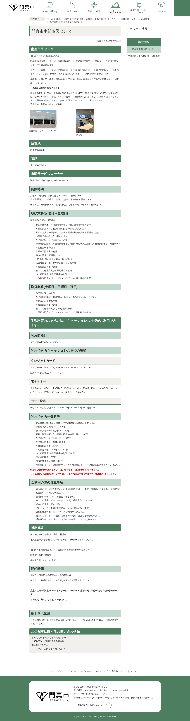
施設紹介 (53, 22)
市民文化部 (77, 19)
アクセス (134, 671)
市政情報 (145, 19)
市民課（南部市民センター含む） (102, 19)
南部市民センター (129, 19)
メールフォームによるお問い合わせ (48, 649)
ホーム (50, 19)
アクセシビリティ (57, 671)
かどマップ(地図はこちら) (46, 56)
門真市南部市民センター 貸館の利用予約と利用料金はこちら (63, 550)
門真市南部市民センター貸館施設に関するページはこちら (92, 465)
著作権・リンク (119, 671)
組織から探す (62, 19)
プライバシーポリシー (80, 671)
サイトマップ (101, 671)
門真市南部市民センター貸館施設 (144, 56)
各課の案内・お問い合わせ (89, 705)
